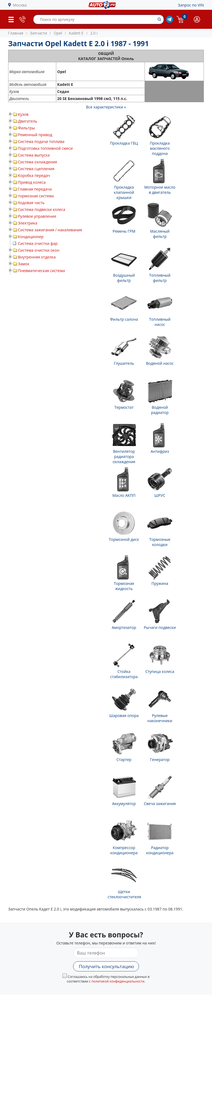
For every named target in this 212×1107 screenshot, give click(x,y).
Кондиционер (30, 236)
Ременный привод (35, 134)
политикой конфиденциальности (117, 981)
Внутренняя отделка (37, 257)
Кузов (23, 114)
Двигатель (27, 121)
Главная (15, 33)
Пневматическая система (41, 270)
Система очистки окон (38, 250)
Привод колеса (32, 182)
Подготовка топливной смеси (45, 148)
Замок (23, 263)
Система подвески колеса (41, 209)
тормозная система (36, 195)
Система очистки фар (38, 243)
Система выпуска (34, 155)
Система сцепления (36, 168)
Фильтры (26, 127)
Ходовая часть (31, 202)
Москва (20, 5)
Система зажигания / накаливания (50, 229)
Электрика (27, 223)
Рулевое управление (37, 216)
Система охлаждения (37, 161)
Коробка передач (34, 175)
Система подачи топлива (41, 141)
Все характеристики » (106, 107)
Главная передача (35, 189)
